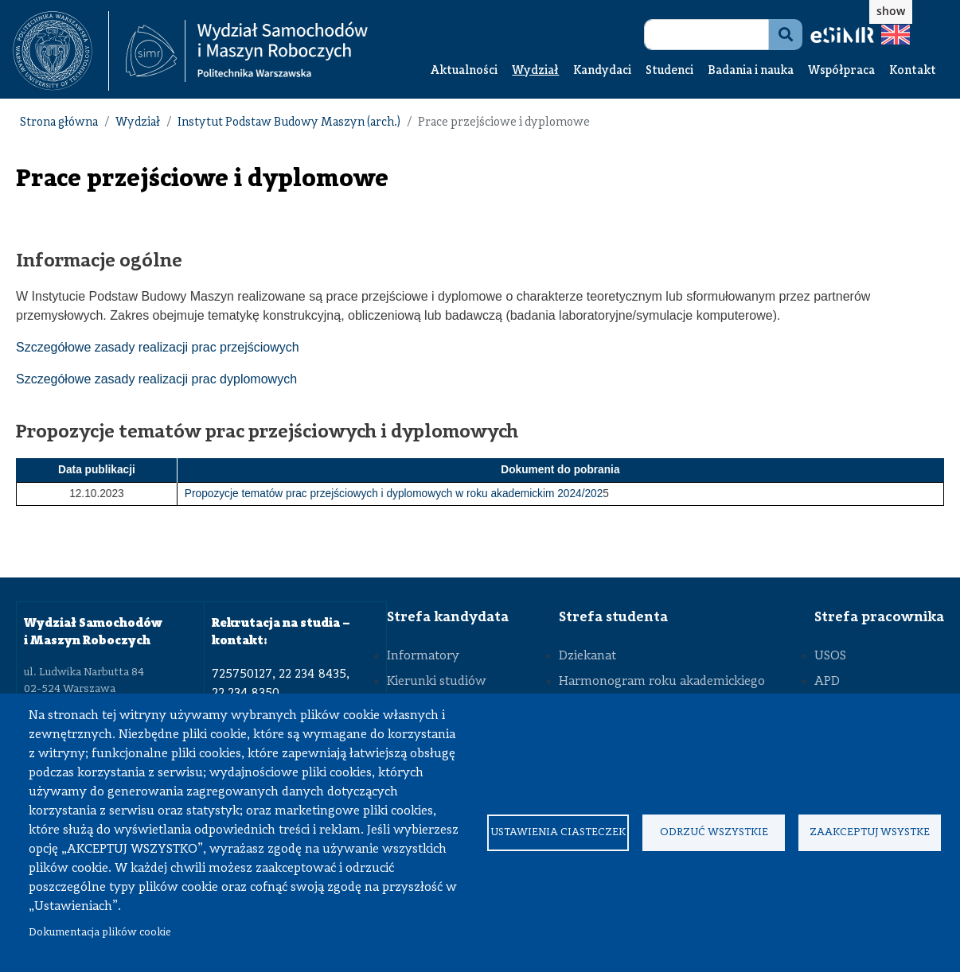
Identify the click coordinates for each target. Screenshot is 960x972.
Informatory (423, 656)
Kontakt (912, 71)
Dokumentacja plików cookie (100, 932)
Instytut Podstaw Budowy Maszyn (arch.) (289, 123)
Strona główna (59, 123)
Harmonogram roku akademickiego (662, 681)
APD (827, 681)
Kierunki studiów (436, 681)
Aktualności (464, 71)
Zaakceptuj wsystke (870, 832)
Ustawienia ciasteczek (558, 832)
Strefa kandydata (448, 617)
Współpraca (841, 71)
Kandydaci (602, 71)
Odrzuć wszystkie (714, 832)
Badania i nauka (751, 71)
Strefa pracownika (879, 617)
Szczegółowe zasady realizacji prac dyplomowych (156, 379)
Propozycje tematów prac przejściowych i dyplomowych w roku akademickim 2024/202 (394, 494)
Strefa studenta (613, 617)
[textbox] (61, 51)
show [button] (890, 10)
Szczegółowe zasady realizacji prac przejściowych (157, 347)
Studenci (669, 71)
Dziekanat (587, 656)
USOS (830, 656)
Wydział (535, 71)
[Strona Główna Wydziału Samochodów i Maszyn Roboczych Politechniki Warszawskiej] (247, 51)
